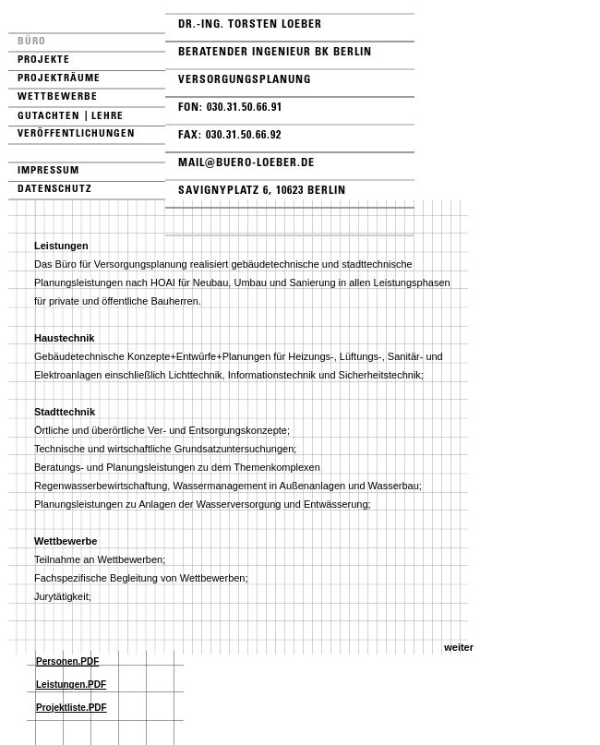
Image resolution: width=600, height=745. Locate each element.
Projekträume (59, 77)
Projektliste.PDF (71, 708)
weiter (459, 647)
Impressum (48, 169)
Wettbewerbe (58, 96)
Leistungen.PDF (71, 684)
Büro (32, 40)
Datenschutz (55, 188)
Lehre (107, 115)
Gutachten (48, 115)
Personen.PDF (67, 661)
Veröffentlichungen (76, 132)
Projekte (44, 59)
